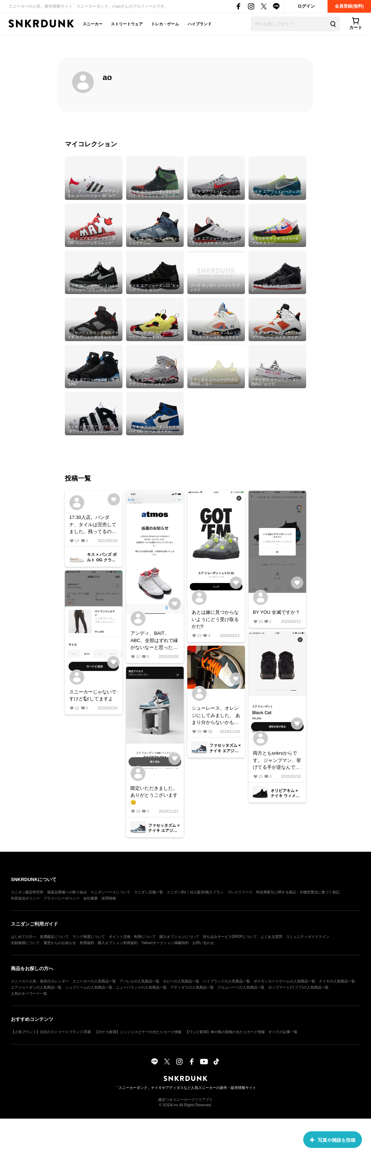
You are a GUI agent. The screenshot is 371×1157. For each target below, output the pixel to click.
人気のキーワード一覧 (29, 993)
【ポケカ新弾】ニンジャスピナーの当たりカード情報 (138, 1032)
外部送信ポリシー (25, 898)
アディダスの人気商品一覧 (192, 987)
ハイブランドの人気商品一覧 (226, 981)
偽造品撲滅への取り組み (67, 892)
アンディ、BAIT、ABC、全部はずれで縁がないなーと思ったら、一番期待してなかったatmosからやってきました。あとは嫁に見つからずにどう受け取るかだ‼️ (154, 640)
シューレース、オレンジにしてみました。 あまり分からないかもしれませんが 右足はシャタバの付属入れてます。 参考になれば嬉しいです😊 (216, 715)
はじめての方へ (23, 937)
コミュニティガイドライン (307, 937)
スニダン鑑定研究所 (27, 892)
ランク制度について (88, 937)
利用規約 (87, 943)
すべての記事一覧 (282, 1032)
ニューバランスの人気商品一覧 (141, 987)
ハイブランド (200, 24)
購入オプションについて (179, 937)
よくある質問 (271, 937)
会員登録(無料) (349, 6)
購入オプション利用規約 (118, 943)
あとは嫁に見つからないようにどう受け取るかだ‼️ (215, 619)
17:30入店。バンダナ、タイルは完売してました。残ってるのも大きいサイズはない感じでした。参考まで (92, 525)
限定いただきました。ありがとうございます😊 (154, 795)
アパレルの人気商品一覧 (139, 981)
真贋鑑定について (54, 937)
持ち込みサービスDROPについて (230, 937)
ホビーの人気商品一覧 (181, 981)
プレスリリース (240, 892)
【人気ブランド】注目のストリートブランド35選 (51, 1032)
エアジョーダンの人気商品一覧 (36, 987)
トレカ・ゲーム (165, 24)
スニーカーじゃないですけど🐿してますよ (92, 695)
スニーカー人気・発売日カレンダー (40, 981)
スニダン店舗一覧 (148, 892)
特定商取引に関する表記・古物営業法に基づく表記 (297, 892)
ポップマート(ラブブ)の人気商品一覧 (298, 987)
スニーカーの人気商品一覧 (94, 981)
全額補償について (25, 943)
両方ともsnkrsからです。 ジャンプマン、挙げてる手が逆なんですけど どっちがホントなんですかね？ (277, 760)
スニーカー (93, 24)
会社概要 (90, 898)
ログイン (306, 6)
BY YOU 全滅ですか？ (276, 612)
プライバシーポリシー (61, 898)
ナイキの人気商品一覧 (337, 981)
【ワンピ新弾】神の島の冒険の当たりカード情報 (225, 1032)
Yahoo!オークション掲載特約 (165, 943)
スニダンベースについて (110, 892)
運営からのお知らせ (59, 943)
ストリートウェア (127, 24)
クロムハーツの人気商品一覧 (240, 987)
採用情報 (108, 898)
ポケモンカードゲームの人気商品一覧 (284, 981)
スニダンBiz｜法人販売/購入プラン (195, 892)
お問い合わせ (203, 943)
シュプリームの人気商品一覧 (88, 987)
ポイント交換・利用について (132, 937)
